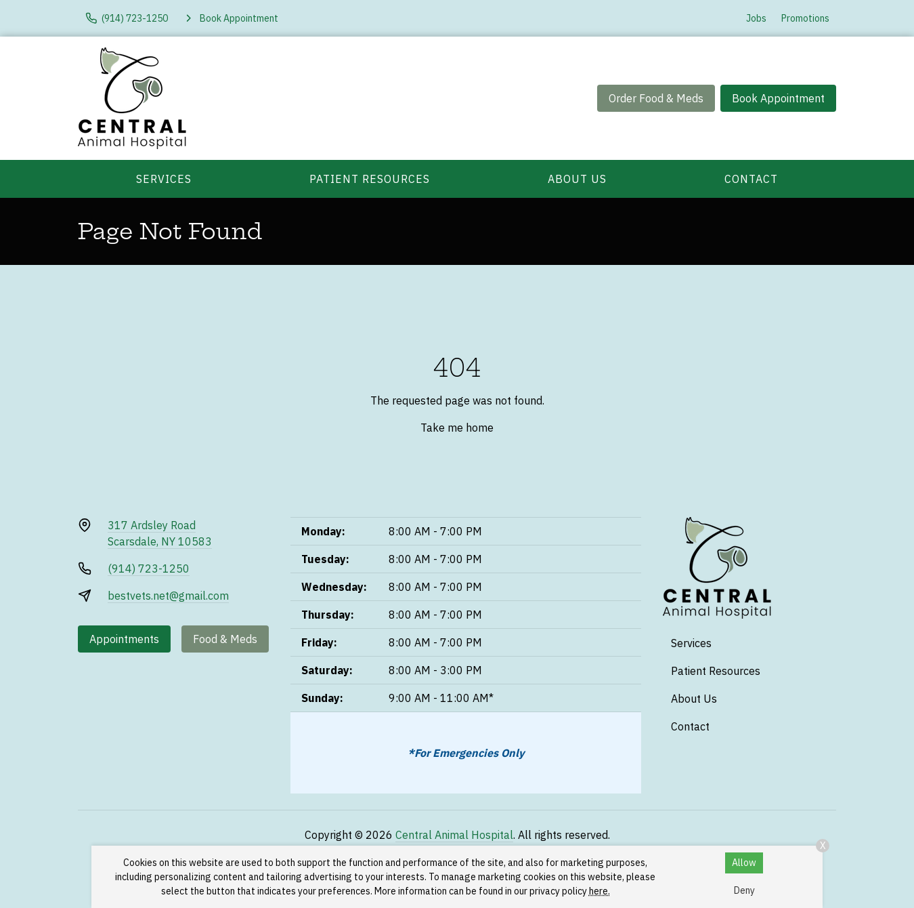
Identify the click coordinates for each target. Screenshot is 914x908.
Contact (751, 179)
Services (164, 179)
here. (599, 891)
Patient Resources (369, 179)
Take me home (457, 427)
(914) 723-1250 (149, 568)
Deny (744, 890)
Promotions (805, 18)
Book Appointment (778, 98)
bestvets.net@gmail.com (168, 595)
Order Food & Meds (656, 98)
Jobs (756, 18)
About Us (577, 179)
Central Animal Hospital (454, 835)
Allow (744, 863)
